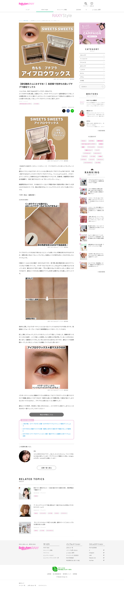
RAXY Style (45, 9)
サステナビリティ (43, 585)
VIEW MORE (101, 130)
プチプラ (84, 156)
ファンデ (92, 159)
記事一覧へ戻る (46, 468)
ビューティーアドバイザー (50, 558)
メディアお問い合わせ (72, 550)
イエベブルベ (97, 153)
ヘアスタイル (87, 153)
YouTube (91, 560)
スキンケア (83, 55)
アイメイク (26, 101)
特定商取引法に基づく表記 (73, 560)
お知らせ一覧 (69, 547)
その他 (82, 80)
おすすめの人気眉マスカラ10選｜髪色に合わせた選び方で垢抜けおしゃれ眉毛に (47, 430)
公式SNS (78, 9)
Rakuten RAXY (26, 4)
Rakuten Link (92, 558)
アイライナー (64, 513)
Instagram (91, 552)
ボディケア (83, 66)
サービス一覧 (22, 585)
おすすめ (91, 141)
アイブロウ (36, 103)
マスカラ (56, 513)
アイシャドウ (42, 513)
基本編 (100, 144)
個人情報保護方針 (57, 574)
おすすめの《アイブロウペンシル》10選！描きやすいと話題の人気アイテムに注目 (47, 435)
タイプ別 (50, 513)
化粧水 (100, 156)
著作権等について (67, 574)
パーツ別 (42, 530)
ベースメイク (83, 59)
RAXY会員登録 (93, 547)
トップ (27, 9)
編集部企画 (100, 141)
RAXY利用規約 (70, 558)
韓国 (83, 147)
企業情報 (49, 574)
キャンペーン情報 (62, 9)
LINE (90, 555)
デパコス (83, 159)
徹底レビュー (89, 150)
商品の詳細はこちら (46, 414)
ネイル (82, 73)
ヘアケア (82, 69)
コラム (82, 77)
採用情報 (75, 574)
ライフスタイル (50, 530)
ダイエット (100, 159)
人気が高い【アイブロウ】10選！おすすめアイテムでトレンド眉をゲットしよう (47, 425)
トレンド (100, 147)
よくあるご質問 (96, 9)
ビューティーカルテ (48, 555)
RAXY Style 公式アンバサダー (25, 103)
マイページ (46, 552)
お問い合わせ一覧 (32, 585)
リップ (97, 150)
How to (36, 496)
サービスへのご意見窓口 (72, 555)
